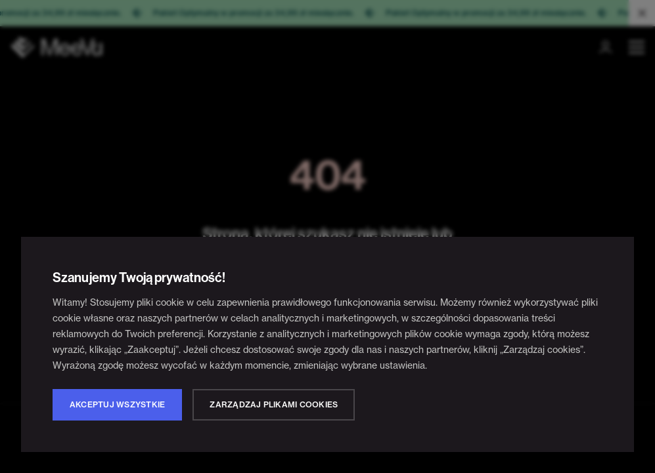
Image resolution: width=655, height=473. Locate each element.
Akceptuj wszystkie (117, 404)
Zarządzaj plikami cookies (274, 404)
